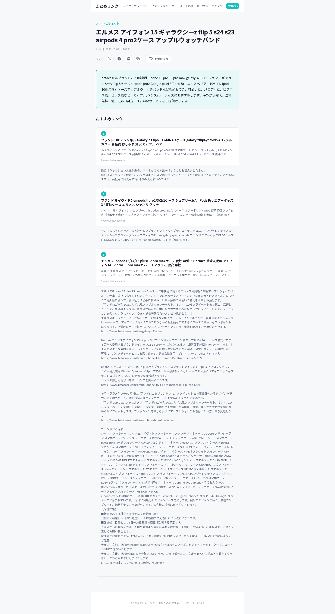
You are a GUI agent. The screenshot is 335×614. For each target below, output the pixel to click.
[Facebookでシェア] (119, 59)
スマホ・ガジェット (135, 6)
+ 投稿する (232, 6)
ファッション (159, 6)
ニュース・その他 (183, 6)
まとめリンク (107, 6)
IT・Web (202, 6)
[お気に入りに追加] (158, 59)
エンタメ (217, 6)
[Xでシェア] (110, 59)
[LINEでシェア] (128, 59)
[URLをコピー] (138, 59)
